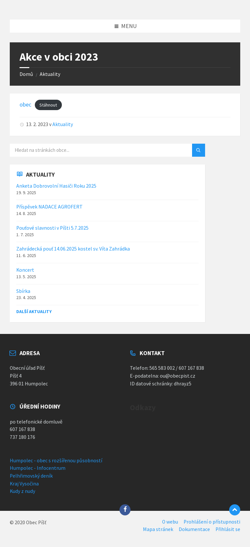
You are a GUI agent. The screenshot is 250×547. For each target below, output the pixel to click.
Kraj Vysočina (24, 484)
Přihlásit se (227, 529)
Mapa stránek (158, 529)
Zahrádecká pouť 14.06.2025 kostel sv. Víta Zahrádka (73, 249)
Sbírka (23, 291)
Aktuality (50, 74)
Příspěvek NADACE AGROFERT (49, 207)
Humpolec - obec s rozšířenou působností (56, 460)
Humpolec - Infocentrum (37, 468)
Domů (26, 74)
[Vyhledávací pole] (91, 150)
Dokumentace (194, 529)
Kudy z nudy (22, 491)
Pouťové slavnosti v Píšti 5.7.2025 (52, 228)
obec (25, 104)
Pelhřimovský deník (31, 476)
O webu (170, 522)
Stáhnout (48, 105)
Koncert (25, 270)
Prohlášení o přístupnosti (212, 522)
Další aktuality (34, 311)
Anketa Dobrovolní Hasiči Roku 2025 (56, 186)
